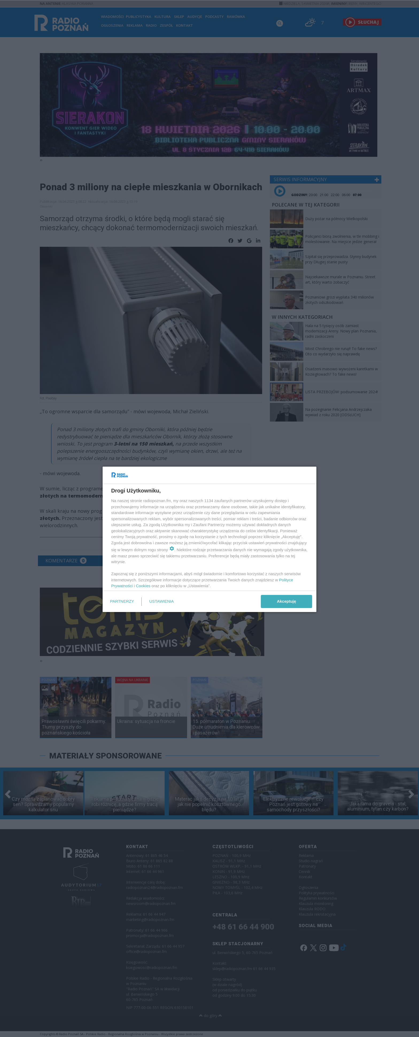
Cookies (143, 585)
